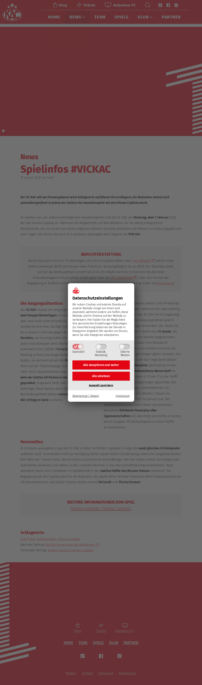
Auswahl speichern (101, 386)
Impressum (123, 397)
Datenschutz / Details (85, 397)
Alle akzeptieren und (101, 364)
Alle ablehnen (101, 376)
